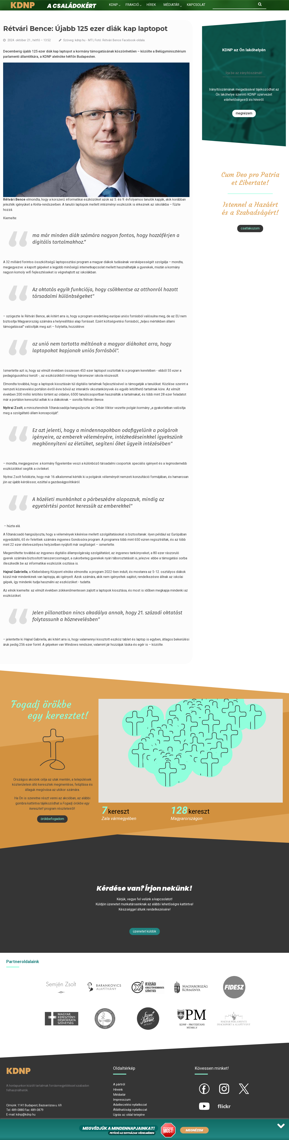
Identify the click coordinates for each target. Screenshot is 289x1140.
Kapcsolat (196, 5)
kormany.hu (191, 978)
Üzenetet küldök (144, 931)
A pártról (119, 1084)
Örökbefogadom (52, 819)
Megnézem (244, 113)
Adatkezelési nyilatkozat (130, 1105)
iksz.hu (148, 978)
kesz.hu (104, 1010)
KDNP (113, 5)
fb (197, 1085)
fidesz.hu (234, 978)
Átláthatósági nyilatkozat (130, 1110)
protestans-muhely (191, 1010)
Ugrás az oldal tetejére (129, 1115)
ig (217, 1085)
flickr (219, 1102)
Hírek (151, 5)
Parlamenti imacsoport (233, 1010)
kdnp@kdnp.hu (25, 1114)
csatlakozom (250, 228)
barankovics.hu (104, 978)
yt (197, 1102)
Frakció (132, 5)
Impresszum (122, 1100)
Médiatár (119, 1094)
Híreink (118, 1089)
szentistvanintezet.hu (148, 1010)
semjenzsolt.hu (61, 978)
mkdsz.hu (61, 1010)
